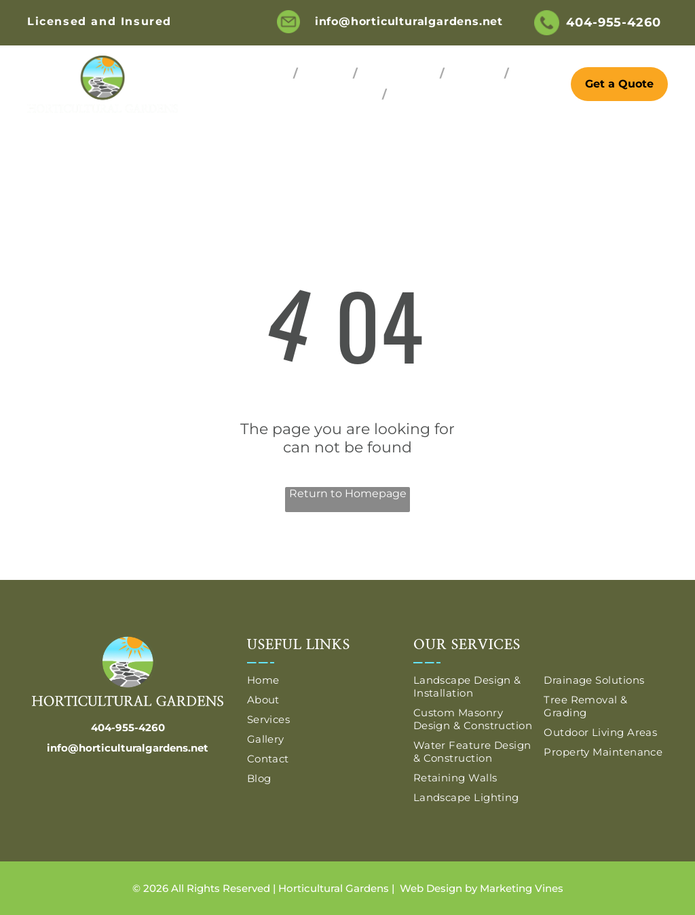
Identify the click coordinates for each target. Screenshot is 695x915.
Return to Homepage (348, 493)
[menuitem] (269, 73)
